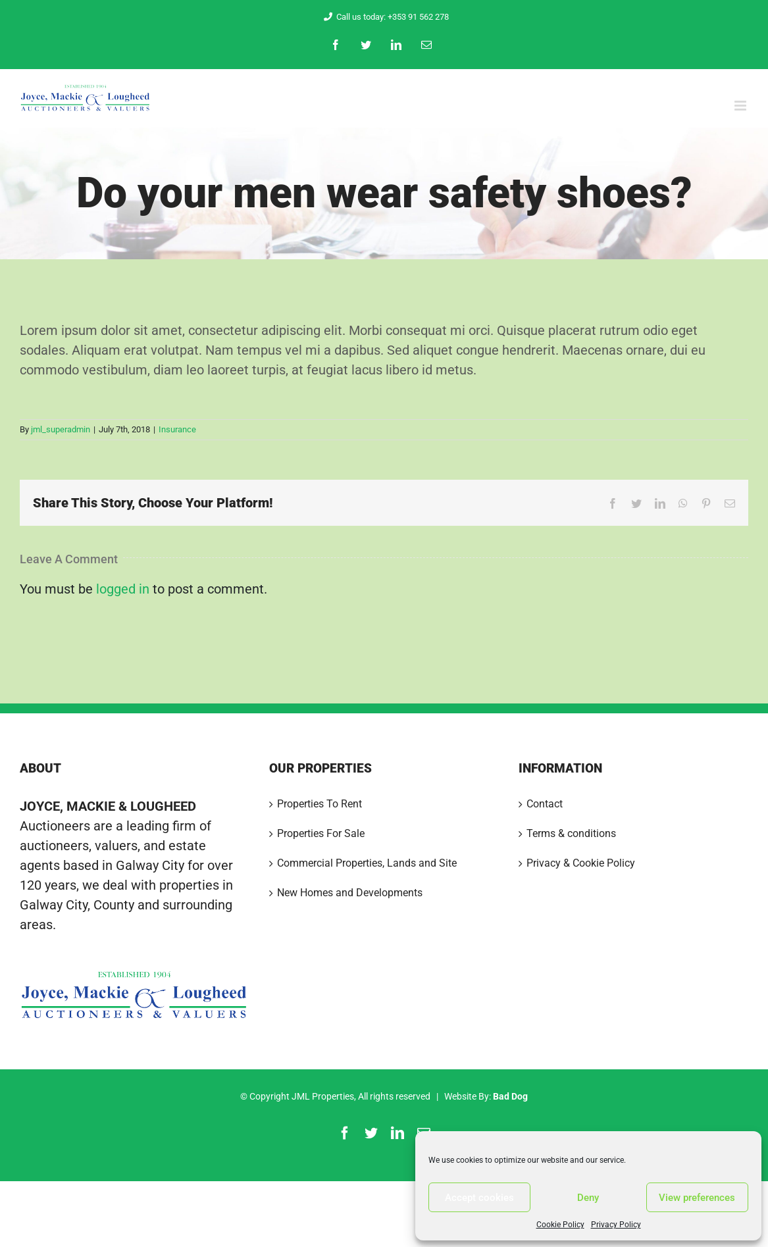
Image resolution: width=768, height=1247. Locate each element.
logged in (122, 589)
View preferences (697, 1198)
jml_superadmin (60, 429)
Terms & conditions (571, 833)
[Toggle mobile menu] (741, 106)
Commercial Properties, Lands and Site (367, 863)
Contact (544, 804)
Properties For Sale (321, 833)
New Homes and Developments (349, 892)
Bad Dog (510, 1096)
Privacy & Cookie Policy (580, 863)
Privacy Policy (616, 1224)
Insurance (177, 429)
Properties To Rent (319, 804)
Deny (588, 1198)
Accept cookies (479, 1198)
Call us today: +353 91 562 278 (384, 17)
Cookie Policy (560, 1224)
